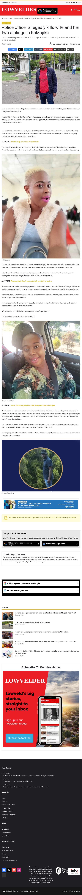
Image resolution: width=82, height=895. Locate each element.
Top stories (71, 891)
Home (4, 18)
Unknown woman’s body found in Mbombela (32, 622)
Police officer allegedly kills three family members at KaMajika (33, 405)
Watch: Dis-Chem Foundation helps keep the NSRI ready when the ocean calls (46, 641)
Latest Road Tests (7, 850)
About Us (5, 801)
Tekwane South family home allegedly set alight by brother (31, 281)
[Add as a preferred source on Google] (47, 11)
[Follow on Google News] (60, 543)
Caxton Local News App (9, 860)
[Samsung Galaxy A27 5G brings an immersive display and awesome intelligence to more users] (7, 654)
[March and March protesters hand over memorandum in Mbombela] (7, 635)
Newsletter (5, 857)
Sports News (6, 836)
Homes (4, 854)
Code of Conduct (7, 811)
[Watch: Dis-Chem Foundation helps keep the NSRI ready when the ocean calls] (7, 644)
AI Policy (4, 818)
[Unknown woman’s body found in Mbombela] (7, 625)
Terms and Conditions (8, 814)
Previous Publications (8, 805)
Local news (17, 18)
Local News (5, 829)
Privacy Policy (6, 808)
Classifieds (5, 847)
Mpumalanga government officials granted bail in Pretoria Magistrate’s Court (45, 613)
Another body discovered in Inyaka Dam (25, 142)
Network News (6, 832)
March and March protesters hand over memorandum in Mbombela (42, 632)
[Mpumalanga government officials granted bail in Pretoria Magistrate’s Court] (7, 616)
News (10, 18)
